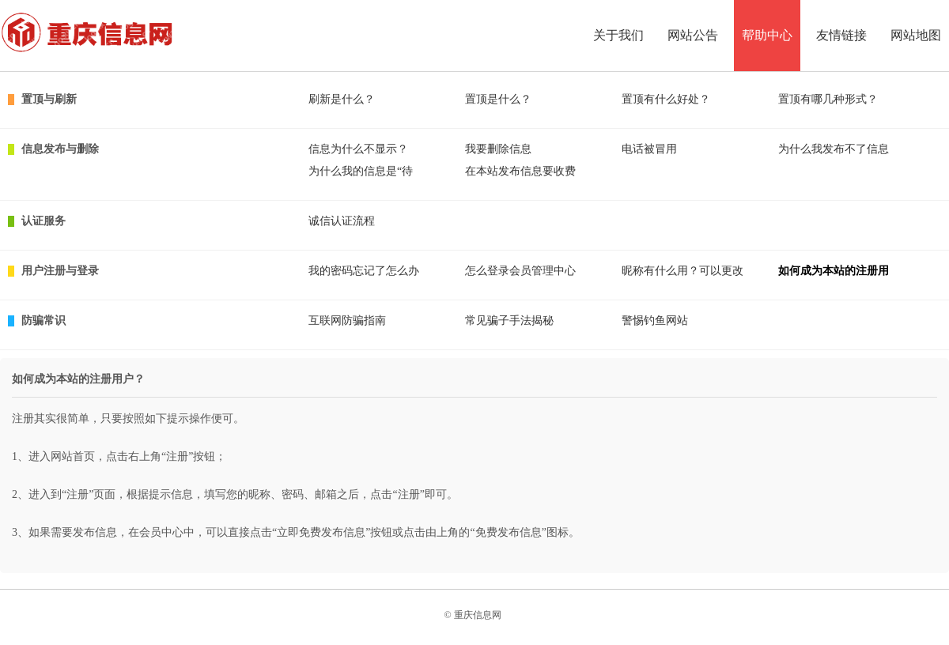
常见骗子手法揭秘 (509, 320)
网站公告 (692, 35)
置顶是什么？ (498, 99)
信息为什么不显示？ (358, 149)
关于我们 (618, 35)
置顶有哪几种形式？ (828, 99)
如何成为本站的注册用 (833, 271)
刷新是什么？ (341, 99)
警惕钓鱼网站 (655, 320)
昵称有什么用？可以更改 (682, 271)
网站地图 (915, 35)
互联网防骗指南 (347, 320)
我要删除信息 (498, 149)
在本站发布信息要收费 (520, 171)
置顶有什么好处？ (666, 99)
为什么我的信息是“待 (360, 171)
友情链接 (841, 35)
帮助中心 (767, 35)
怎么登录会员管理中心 (520, 271)
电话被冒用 (649, 149)
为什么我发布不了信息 (833, 149)
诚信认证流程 (341, 221)
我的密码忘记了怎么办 (363, 271)
